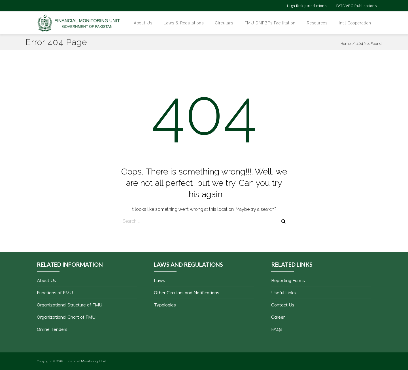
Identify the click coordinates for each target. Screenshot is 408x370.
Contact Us (282, 305)
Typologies (165, 305)
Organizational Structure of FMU (69, 305)
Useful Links (283, 292)
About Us (46, 280)
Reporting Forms (288, 280)
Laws (159, 280)
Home (346, 43)
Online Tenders (52, 329)
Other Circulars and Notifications (186, 292)
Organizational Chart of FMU (66, 317)
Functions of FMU (55, 292)
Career (278, 317)
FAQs (276, 329)
